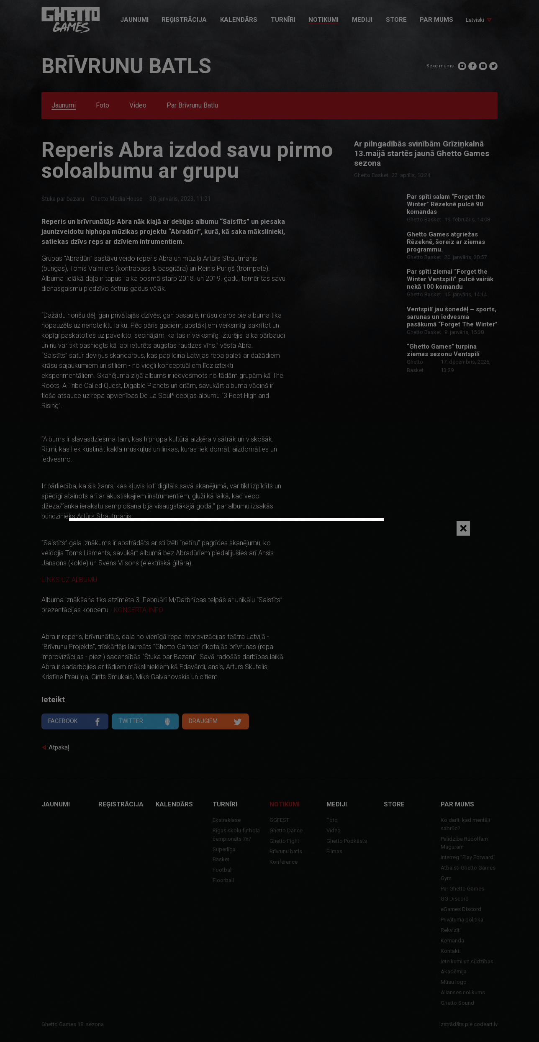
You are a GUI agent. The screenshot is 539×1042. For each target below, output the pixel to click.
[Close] (463, 528)
